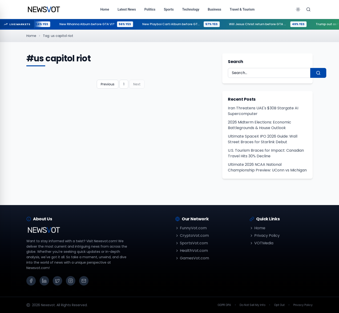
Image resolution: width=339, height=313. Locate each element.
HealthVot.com (191, 250)
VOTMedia (261, 243)
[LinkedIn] (44, 280)
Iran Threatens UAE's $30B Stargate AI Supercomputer (263, 110)
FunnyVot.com (191, 228)
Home (31, 35)
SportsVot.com (191, 243)
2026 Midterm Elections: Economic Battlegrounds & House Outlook (259, 125)
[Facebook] (31, 280)
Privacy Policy (265, 235)
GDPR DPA (224, 305)
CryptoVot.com (192, 235)
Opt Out (279, 305)
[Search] (308, 9)
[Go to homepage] (43, 9)
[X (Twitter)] (57, 280)
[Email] (84, 280)
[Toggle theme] (298, 9)
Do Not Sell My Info (252, 305)
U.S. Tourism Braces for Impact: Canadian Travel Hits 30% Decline (266, 153)
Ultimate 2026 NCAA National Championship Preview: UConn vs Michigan (267, 167)
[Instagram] (70, 280)
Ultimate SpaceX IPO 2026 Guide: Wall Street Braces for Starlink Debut (262, 139)
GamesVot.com (192, 258)
